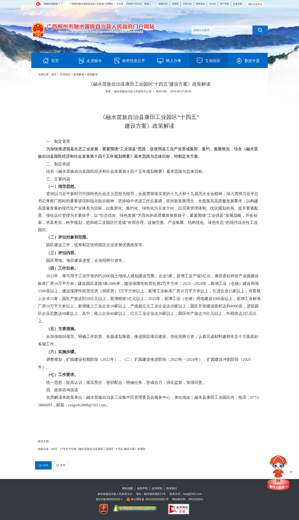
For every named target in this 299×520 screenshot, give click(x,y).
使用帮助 (157, 488)
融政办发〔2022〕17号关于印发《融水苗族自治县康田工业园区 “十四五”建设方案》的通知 (91, 448)
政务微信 (200, 3)
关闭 (60, 465)
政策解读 (78, 74)
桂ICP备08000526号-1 (109, 499)
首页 (54, 74)
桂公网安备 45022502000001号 (147, 499)
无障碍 (175, 3)
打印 (43, 465)
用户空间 (224, 3)
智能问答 (163, 3)
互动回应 (65, 74)
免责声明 (142, 488)
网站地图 (127, 488)
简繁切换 (187, 3)
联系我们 (171, 488)
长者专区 (237, 3)
